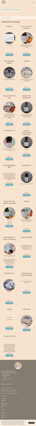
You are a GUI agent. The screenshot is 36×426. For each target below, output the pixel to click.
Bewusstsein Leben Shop (6, 17)
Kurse (2, 406)
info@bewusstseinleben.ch (7, 383)
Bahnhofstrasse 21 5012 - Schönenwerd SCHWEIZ (6, 380)
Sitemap (2, 418)
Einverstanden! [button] (31, 422)
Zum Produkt (9, 56)
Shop (2, 411)
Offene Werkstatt (4, 408)
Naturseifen (3, 405)
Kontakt (2, 417)
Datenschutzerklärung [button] (21, 424)
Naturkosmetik (3, 403)
